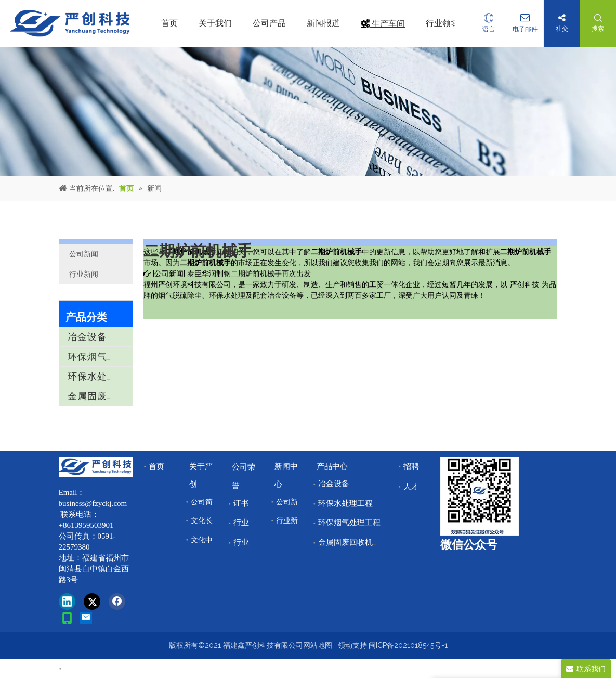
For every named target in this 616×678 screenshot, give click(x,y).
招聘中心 (419, 466)
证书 (241, 503)
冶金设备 (87, 336)
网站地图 (317, 645)
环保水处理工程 (100, 376)
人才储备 (419, 486)
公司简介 (205, 502)
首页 (156, 466)
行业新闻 (83, 274)
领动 (345, 645)
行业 (241, 522)
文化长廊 (205, 520)
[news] (308, 111)
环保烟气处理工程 (100, 356)
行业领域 (249, 542)
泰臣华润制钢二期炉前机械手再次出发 (249, 273)
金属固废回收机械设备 (100, 395)
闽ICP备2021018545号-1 (408, 645)
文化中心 (205, 540)
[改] (479, 496)
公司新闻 (83, 254)
